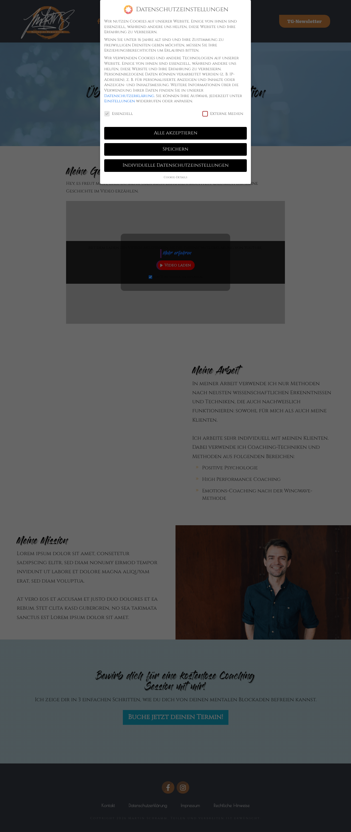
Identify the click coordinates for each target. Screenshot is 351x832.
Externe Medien (222, 111)
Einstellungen (119, 99)
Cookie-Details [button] (175, 175)
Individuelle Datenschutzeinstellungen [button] (176, 163)
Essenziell (118, 111)
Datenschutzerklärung (129, 93)
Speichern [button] (175, 147)
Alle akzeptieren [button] (175, 131)
